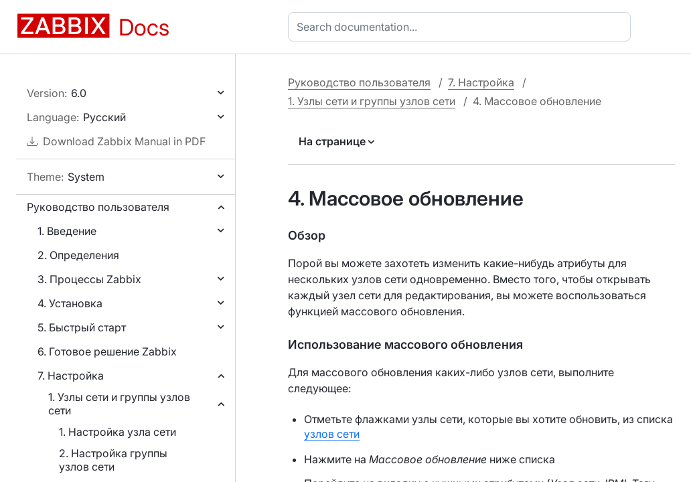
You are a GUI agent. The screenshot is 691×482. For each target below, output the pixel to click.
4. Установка (69, 303)
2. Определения (78, 255)
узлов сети (332, 433)
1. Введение (66, 231)
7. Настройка (70, 375)
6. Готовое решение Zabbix (107, 351)
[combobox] (462, 26)
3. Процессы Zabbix (89, 279)
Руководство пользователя (98, 207)
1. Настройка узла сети (117, 431)
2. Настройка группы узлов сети (113, 460)
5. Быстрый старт (81, 327)
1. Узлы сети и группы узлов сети (119, 403)
